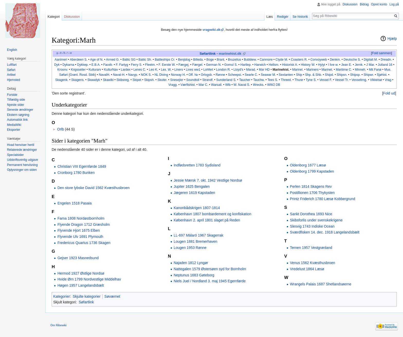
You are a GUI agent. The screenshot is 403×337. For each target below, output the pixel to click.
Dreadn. (386, 59)
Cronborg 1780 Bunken (76, 173)
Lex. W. (166, 69)
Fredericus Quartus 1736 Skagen (83, 243)
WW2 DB (273, 85)
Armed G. (113, 59)
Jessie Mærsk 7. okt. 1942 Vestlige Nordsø (208, 180)
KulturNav (111, 69)
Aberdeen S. (78, 59)
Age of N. (96, 59)
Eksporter (13, 130)
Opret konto (379, 4)
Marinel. (298, 69)
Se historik (300, 16)
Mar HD (264, 69)
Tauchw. (259, 80)
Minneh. (360, 69)
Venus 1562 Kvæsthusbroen (312, 263)
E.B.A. (95, 65)
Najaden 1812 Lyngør (191, 263)
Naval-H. (119, 75)
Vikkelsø (376, 80)
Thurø (299, 80)
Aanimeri (61, 59)
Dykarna (68, 65)
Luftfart (11, 65)
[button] (381, 53)
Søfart (11, 70)
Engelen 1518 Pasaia (74, 203)
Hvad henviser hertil (20, 145)
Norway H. (178, 75)
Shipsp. (355, 75)
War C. (203, 85)
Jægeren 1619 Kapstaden (194, 193)
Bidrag (364, 4)
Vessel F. (325, 80)
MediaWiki (14, 125)
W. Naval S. (242, 85)
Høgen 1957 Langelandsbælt (80, 285)
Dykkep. (82, 65)
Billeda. (198, 59)
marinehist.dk (230, 53)
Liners (178, 69)
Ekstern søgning (18, 115)
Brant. (221, 59)
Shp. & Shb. (313, 75)
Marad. (251, 69)
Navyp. (133, 75)
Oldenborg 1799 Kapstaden (312, 171)
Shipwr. (368, 75)
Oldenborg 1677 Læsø (308, 165)
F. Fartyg (122, 65)
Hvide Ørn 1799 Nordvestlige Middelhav (89, 279)
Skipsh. (149, 80)
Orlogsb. (207, 75)
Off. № (193, 75)
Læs (270, 16)
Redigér (282, 16)
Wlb (228, 85)
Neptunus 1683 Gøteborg (194, 275)
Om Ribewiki (58, 325)
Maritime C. (344, 69)
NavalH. (104, 75)
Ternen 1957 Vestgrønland (311, 248)
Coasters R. (299, 59)
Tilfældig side (16, 99)
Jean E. (346, 65)
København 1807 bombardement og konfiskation (212, 214)
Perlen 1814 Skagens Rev (311, 186)
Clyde (279, 59)
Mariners (312, 69)
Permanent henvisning (22, 165)
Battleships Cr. (165, 59)
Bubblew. (250, 59)
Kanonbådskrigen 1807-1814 (197, 208)
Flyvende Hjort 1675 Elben (78, 230)
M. (286, 59)
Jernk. (359, 65)
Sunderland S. (226, 80)
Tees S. (272, 80)
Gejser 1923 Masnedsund (77, 258)
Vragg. (173, 85)
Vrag (388, 80)
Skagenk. (61, 80)
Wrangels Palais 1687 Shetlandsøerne (320, 284)
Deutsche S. (352, 59)
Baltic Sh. (145, 59)
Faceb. (108, 65)
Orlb (60, 129)
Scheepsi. (235, 75)
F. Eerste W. (167, 65)
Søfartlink (208, 53)
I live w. (333, 65)
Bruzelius (234, 59)
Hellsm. (274, 65)
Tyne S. (311, 80)
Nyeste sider (15, 105)
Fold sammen (381, 53)
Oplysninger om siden (22, 170)
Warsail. (216, 85)
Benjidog (184, 59)
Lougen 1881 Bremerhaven (195, 241)
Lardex (126, 69)
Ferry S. (136, 65)
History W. (308, 65)
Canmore (266, 59)
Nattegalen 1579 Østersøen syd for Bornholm (210, 269)
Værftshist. (188, 85)
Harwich (260, 65)
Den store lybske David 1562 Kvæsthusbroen (93, 188)
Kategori (54, 16)
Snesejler (176, 80)
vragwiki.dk (212, 30)
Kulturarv (94, 69)
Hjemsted (13, 80)
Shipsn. (342, 75)
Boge (210, 59)
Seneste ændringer (20, 109)
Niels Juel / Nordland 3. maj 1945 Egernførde (210, 281)
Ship (299, 75)
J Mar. (370, 65)
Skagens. (77, 80)
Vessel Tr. (342, 80)
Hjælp (392, 38)
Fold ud (389, 93)
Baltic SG (128, 59)
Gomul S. (230, 65)
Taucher (244, 80)
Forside (12, 95)
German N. (213, 65)
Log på (394, 4)
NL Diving (161, 75)
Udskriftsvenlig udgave (22, 160)
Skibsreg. (123, 80)
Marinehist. (281, 69)
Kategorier (61, 296)
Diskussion (350, 4)
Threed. (286, 80)
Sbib (92, 75)
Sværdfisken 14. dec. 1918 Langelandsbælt (324, 232)
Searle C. (251, 75)
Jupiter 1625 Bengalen (192, 186)
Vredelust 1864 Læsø (307, 269)
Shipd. (329, 75)
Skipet (137, 80)
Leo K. (153, 69)
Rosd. (83, 75)
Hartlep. (245, 65)
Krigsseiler (78, 69)
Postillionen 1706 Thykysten (312, 193)
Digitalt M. (371, 59)
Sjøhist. (382, 75)
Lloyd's (238, 69)
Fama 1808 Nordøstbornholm (80, 218)
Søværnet (112, 296)
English (12, 50)
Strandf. (207, 80)
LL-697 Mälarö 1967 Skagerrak (198, 235)
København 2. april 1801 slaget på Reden (207, 220)
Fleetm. (150, 65)
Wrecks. (258, 85)
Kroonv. (62, 69)
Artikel (11, 75)
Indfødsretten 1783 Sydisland (197, 165)
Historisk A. (290, 65)
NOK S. (146, 75)
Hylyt (321, 65)
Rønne (220, 75)
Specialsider (15, 155)
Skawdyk (93, 80)
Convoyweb (318, 59)
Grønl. (74, 75)
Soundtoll (192, 80)
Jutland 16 (385, 65)
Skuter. (162, 80)
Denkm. (335, 59)
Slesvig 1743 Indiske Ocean (312, 226)
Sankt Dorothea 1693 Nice (311, 214)
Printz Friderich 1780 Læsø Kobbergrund (322, 199)
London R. (223, 69)
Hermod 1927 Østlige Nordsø (80, 273)
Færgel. (197, 65)
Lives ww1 (193, 69)
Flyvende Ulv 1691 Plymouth (80, 237)
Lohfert (208, 69)
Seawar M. (268, 75)
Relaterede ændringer (22, 150)
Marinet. (327, 69)
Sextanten (286, 75)
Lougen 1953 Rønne (190, 248)
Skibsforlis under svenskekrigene (316, 220)
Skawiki (108, 80)
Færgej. (183, 65)
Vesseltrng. (359, 80)
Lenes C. (139, 69)
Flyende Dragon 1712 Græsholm (83, 224)
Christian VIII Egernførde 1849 (81, 166)
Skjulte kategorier (86, 296)
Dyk (57, 65)
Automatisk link (17, 119)
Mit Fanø (375, 69)
